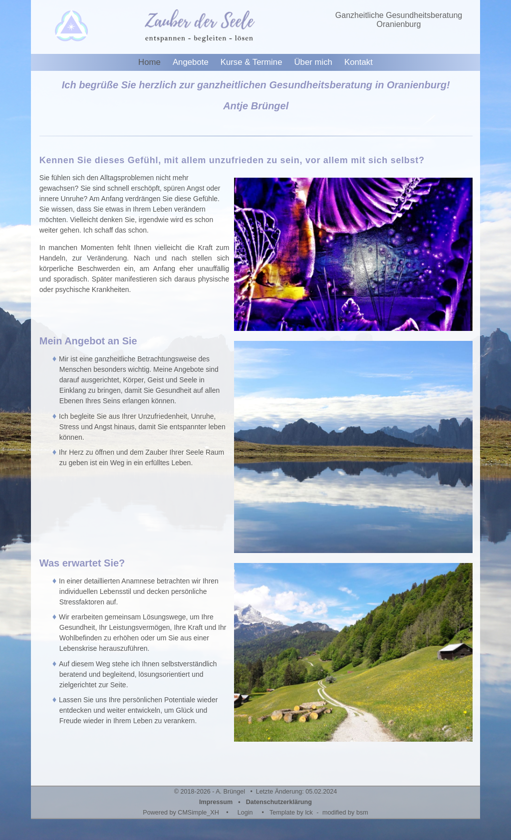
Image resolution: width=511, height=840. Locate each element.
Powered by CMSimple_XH (181, 812)
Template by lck (291, 812)
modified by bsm (345, 812)
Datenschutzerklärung (279, 802)
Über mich (313, 62)
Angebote (191, 62)
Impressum (216, 802)
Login (245, 812)
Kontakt (358, 62)
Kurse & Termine (251, 62)
